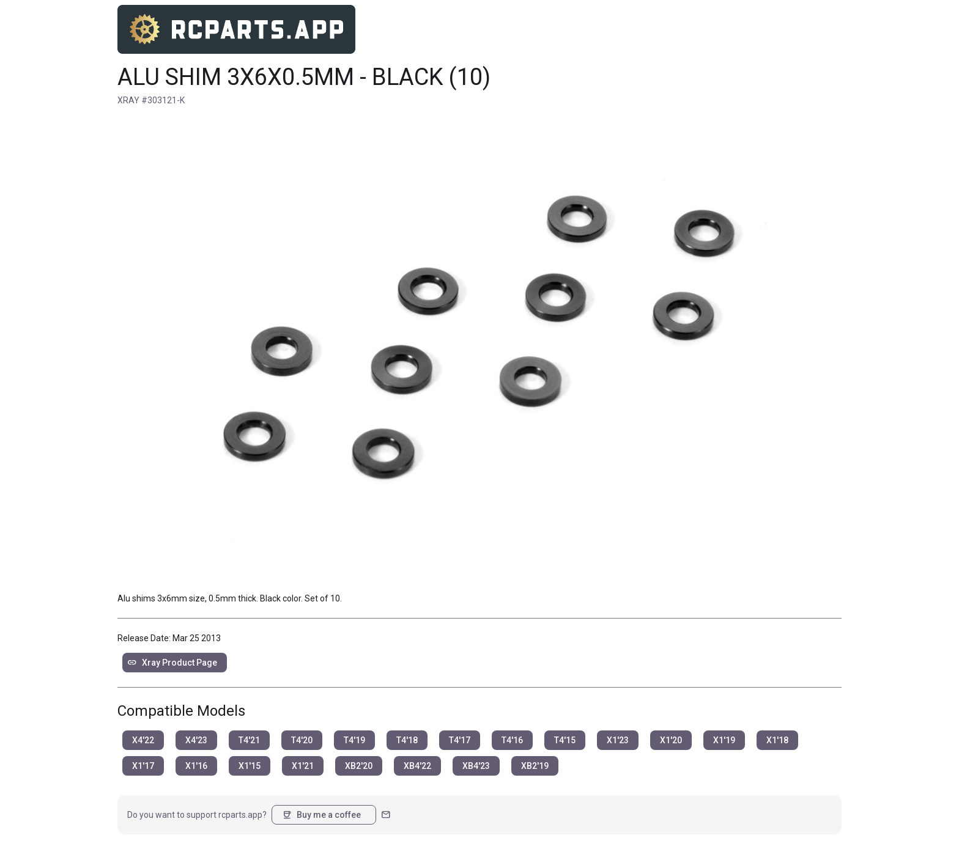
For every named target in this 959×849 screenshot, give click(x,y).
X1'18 (777, 740)
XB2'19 (535, 766)
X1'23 (618, 740)
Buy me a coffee (321, 815)
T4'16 (512, 740)
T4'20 (302, 740)
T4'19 (354, 740)
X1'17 (143, 766)
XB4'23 (476, 766)
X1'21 (303, 766)
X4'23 (196, 740)
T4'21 (249, 740)
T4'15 (565, 740)
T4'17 (459, 740)
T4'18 (407, 740)
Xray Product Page (172, 662)
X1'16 (196, 766)
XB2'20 (358, 766)
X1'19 (724, 740)
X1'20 (671, 740)
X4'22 (143, 740)
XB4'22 (417, 766)
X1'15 (250, 766)
